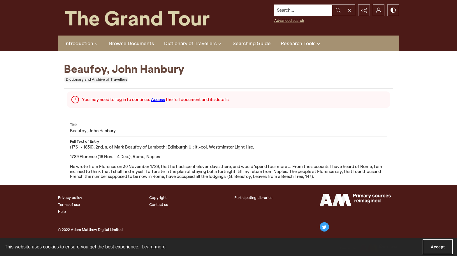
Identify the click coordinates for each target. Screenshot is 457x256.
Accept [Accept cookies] (438, 247)
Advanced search (289, 20)
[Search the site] (303, 10)
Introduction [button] (81, 43)
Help (62, 211)
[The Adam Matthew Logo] (355, 200)
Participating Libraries (253, 197)
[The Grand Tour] (151, 18)
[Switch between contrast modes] (393, 10)
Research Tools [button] (301, 43)
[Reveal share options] (364, 10)
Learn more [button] (154, 246)
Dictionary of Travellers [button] (193, 43)
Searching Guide (252, 43)
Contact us (158, 204)
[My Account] (378, 10)
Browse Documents (131, 43)
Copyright (158, 197)
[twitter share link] (324, 227)
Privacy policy (70, 197)
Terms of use (69, 204)
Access (158, 99)
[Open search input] (349, 10)
